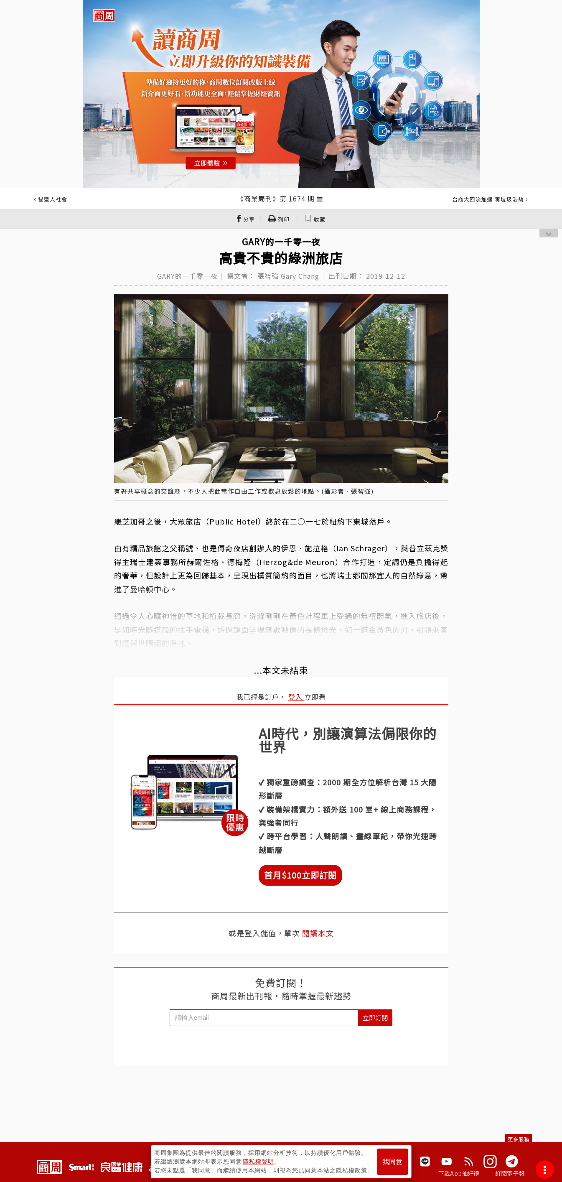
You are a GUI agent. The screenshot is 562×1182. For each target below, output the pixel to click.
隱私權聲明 (258, 1161)
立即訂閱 (375, 1017)
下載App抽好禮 (459, 1173)
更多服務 (518, 1139)
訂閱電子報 (510, 1173)
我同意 (392, 1161)
